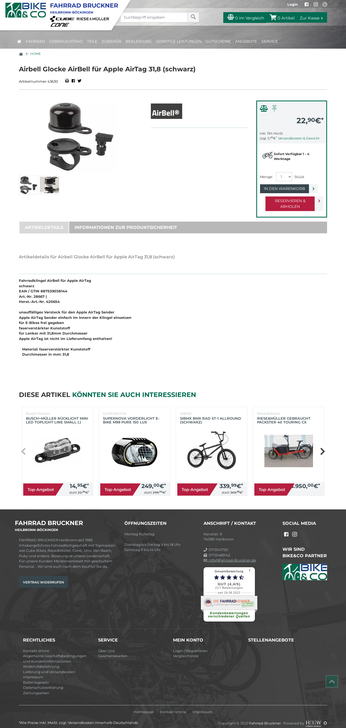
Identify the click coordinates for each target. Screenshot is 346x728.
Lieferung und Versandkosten (49, 666)
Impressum (33, 671)
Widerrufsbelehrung (41, 661)
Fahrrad (35, 41)
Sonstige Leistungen (178, 41)
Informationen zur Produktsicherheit (126, 221)
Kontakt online (36, 645)
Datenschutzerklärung (43, 682)
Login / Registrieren (190, 645)
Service (269, 41)
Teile (92, 41)
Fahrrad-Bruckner (265, 717)
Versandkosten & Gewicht (299, 138)
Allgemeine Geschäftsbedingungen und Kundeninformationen (54, 653)
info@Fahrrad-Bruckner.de (230, 554)
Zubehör (111, 41)
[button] (322, 446)
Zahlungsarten (36, 687)
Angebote (246, 41)
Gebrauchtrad (66, 41)
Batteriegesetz (36, 676)
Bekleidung (139, 41)
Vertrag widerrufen (43, 577)
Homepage (144, 706)
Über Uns (106, 645)
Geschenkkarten (112, 650)
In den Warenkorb (287, 188)
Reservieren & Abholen (287, 200)
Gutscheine (218, 41)
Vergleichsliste (186, 650)
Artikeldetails (44, 221)
